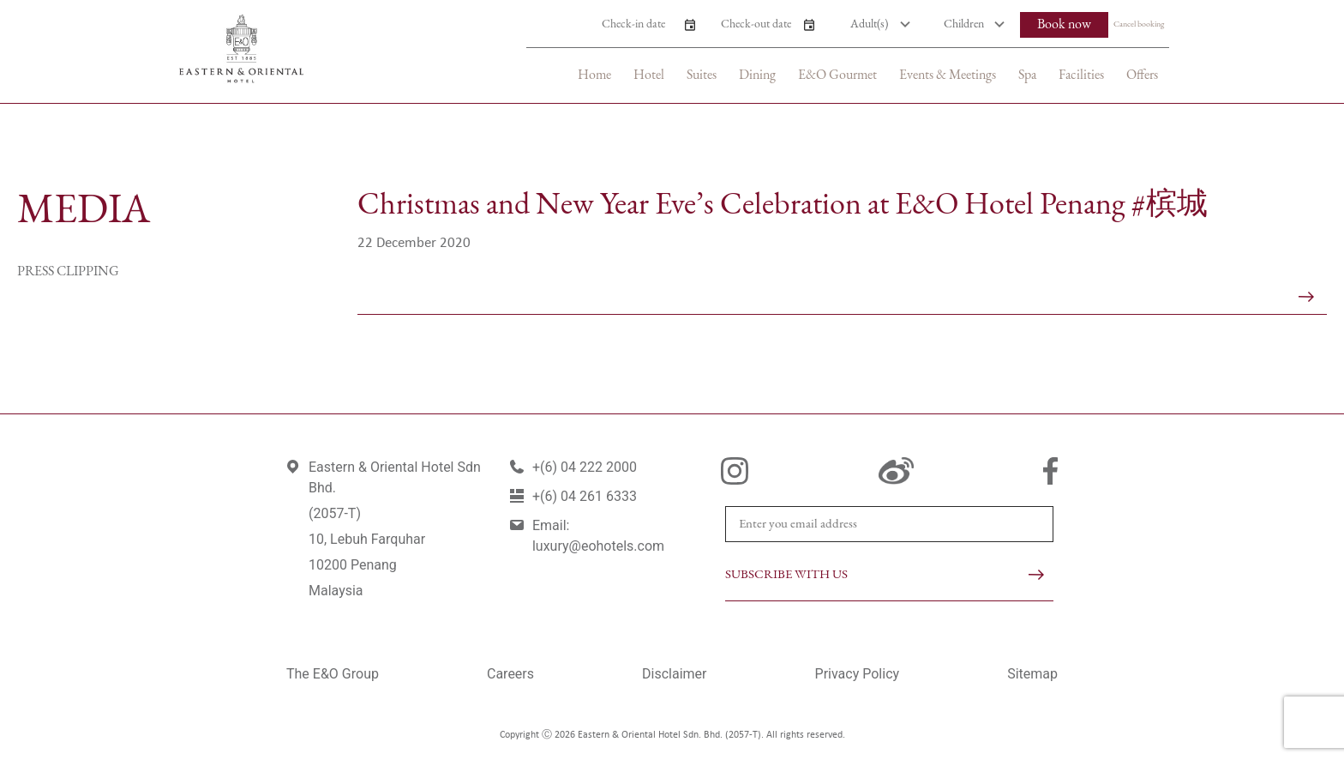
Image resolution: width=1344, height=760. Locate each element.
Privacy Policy (857, 674)
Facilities (1081, 75)
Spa (1027, 75)
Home (594, 75)
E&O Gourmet (837, 75)
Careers (510, 674)
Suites (702, 75)
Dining (757, 75)
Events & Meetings (947, 75)
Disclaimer (674, 674)
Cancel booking (1138, 24)
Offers (1142, 75)
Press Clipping (68, 272)
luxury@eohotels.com (598, 546)
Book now (1064, 25)
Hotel (648, 75)
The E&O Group (332, 674)
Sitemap (1032, 674)
